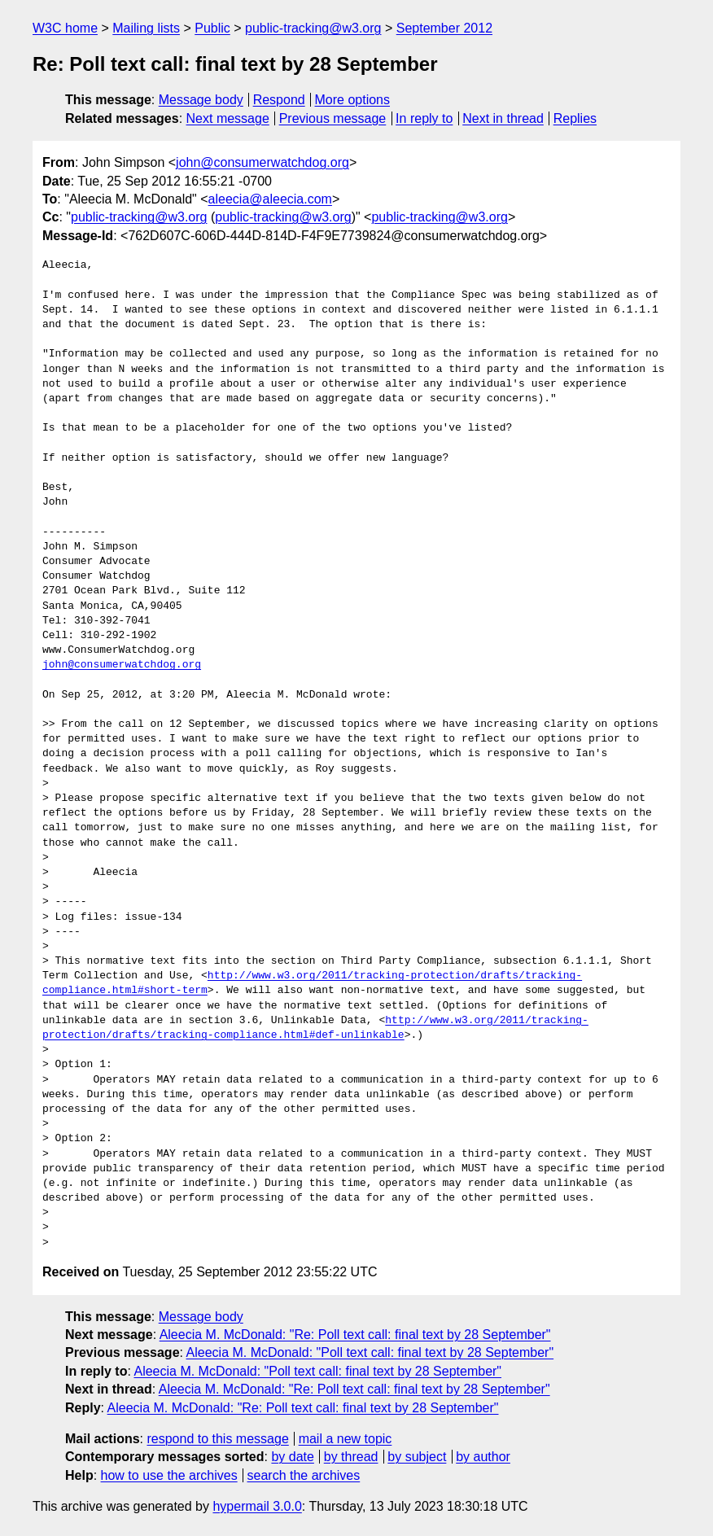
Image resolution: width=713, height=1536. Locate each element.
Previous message (333, 118)
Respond (279, 100)
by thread (351, 1457)
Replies (575, 118)
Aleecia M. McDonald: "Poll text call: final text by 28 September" (370, 1352)
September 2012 (444, 28)
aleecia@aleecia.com (270, 199)
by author (483, 1457)
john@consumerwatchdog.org (262, 162)
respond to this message (217, 1439)
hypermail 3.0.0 (256, 1506)
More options (353, 100)
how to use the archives (169, 1475)
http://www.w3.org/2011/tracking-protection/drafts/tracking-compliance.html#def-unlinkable (315, 1028)
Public (212, 28)
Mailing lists (146, 28)
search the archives (304, 1475)
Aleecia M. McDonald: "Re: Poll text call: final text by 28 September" (355, 1334)
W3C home (65, 28)
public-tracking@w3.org (313, 28)
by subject (416, 1457)
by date (292, 1457)
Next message (227, 118)
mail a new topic (345, 1439)
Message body (201, 100)
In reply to (424, 118)
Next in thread (503, 118)
